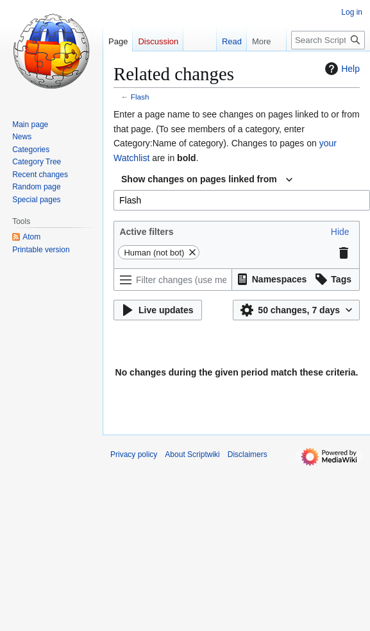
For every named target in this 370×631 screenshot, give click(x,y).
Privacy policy (133, 454)
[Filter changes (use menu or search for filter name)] (173, 279)
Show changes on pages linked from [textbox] (199, 179)
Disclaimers (247, 454)
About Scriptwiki (192, 454)
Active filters (146, 232)
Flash (140, 96)
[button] (340, 231)
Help (341, 68)
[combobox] (207, 179)
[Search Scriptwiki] (328, 40)
